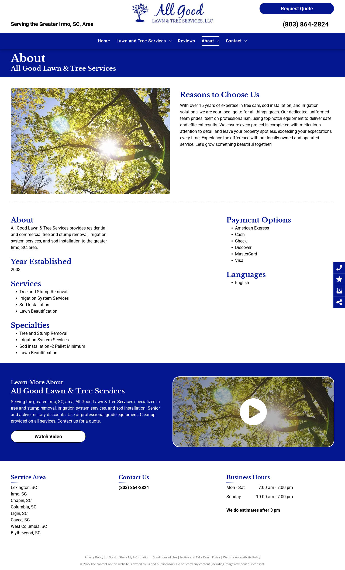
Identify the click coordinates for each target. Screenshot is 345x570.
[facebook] (120, 498)
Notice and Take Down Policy (200, 557)
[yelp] (130, 498)
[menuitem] (104, 41)
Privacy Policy (94, 557)
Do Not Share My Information (129, 557)
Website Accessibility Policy (241, 557)
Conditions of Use (165, 557)
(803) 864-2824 (306, 24)
